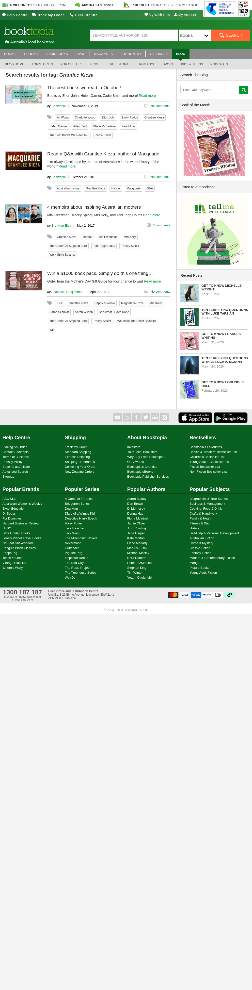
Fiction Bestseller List (205, 467)
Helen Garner (58, 126)
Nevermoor (73, 543)
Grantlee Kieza (154, 117)
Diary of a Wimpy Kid (80, 513)
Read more (147, 96)
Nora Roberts (136, 558)
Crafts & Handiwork (203, 513)
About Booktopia (147, 437)
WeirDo (70, 577)
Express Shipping (77, 457)
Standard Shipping (78, 452)
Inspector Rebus (76, 558)
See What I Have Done (114, 312)
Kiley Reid (80, 126)
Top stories (42, 64)
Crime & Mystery (201, 543)
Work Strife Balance (62, 254)
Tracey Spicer (130, 246)
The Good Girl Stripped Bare (68, 246)
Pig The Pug (73, 553)
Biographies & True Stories (209, 499)
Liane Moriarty (137, 543)
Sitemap (8, 476)
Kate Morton (136, 538)
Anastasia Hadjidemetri (67, 292)
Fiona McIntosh (138, 518)
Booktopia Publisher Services (148, 476)
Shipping (75, 437)
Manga (195, 563)
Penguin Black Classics (19, 548)
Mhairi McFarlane (104, 126)
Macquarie (134, 188)
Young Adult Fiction (203, 572)
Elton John (108, 117)
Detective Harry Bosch (81, 518)
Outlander (72, 548)
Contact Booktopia (15, 452)
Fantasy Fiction (200, 553)
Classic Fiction (200, 548)
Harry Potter (73, 523)
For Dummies (12, 518)
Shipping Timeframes (80, 462)
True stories (120, 64)
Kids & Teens (192, 64)
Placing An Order (14, 447)
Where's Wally (12, 568)
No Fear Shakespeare (18, 543)
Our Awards (135, 462)
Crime (95, 64)
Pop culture (71, 64)
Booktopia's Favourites (206, 447)
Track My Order (48, 15)
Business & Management (207, 503)
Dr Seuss (9, 513)
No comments (160, 106)
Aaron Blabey (136, 499)
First (60, 303)
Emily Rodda (130, 117)
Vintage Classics (14, 563)
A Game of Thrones (79, 499)
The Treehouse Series (80, 572)
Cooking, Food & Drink (206, 508)
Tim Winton (135, 572)
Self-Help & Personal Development (214, 533)
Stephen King (136, 568)
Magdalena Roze (132, 303)
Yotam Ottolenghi (139, 577)
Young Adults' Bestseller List (210, 462)
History (115, 188)
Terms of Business (15, 457)
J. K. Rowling (136, 528)
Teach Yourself (12, 558)
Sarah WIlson (84, 312)
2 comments (161, 225)
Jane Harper (136, 533)
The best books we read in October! (84, 87)
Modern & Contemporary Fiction (212, 558)
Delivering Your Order (80, 467)
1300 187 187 (83, 15)
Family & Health (201, 518)
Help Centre (14, 15)
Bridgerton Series (77, 503)
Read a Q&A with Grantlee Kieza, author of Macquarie (103, 153)
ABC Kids (9, 499)
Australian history (68, 188)
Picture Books (199, 568)
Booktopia (58, 106)
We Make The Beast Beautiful (136, 321)
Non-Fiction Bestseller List (208, 471)
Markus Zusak (137, 548)
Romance (147, 64)
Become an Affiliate (16, 467)
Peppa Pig (9, 553)
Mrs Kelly (130, 237)
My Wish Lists (157, 15)
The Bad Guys (75, 563)
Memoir (87, 237)
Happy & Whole (104, 303)
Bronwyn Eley (61, 225)
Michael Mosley (138, 553)
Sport (168, 64)
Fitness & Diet (200, 523)
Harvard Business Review (20, 523)
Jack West (72, 533)
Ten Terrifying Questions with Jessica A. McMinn (225, 360)
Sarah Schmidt (59, 312)
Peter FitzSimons (139, 563)
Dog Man (71, 508)
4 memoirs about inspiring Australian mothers (94, 207)
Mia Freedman (107, 237)
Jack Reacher (74, 528)
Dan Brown (135, 503)
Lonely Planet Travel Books (21, 538)
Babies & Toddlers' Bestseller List (213, 452)
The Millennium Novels (81, 538)
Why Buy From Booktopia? (146, 457)
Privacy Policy (12, 462)
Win (52, 330)
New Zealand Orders (79, 471)
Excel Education (13, 508)
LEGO (6, 528)
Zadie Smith (103, 135)
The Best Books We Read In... (69, 135)
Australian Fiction (202, 538)
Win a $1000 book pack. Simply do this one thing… (100, 273)
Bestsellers (203, 437)
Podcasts (219, 64)
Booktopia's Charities (142, 467)
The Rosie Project (77, 568)
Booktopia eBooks (140, 471)
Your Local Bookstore (142, 452)
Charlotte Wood (85, 117)
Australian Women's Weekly (22, 503)
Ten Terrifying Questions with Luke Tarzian (225, 311)
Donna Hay (135, 513)
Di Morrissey (136, 508)
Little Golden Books (16, 533)
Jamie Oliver (136, 523)
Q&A (150, 188)
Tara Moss (128, 126)
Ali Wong (63, 117)
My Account (185, 15)
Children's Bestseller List (207, 457)
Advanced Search (15, 471)
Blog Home (14, 64)
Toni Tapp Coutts (104, 246)
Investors (133, 447)
